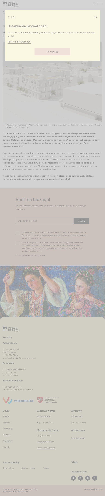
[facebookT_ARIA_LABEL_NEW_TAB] (73, 478)
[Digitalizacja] (9, 422)
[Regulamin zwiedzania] (47, 422)
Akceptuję (52, 51)
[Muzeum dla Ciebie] (50, 430)
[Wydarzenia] (79, 430)
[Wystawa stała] (78, 416)
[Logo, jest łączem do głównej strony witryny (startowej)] (11, 329)
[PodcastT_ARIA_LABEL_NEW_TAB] (48, 468)
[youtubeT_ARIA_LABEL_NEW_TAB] (87, 478)
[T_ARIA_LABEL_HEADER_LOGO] (11, 4)
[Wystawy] (78, 411)
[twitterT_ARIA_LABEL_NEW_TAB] (94, 478)
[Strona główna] (4, 12)
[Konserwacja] (9, 428)
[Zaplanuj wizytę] (48, 411)
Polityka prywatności (19, 41)
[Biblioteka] (8, 434)
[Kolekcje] (8, 416)
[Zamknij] (96, 17)
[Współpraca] (9, 440)
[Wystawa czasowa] (80, 422)
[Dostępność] (80, 438)
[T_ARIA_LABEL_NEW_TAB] (93, 490)
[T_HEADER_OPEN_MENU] (100, 4)
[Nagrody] (8, 447)
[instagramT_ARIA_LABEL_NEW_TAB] (80, 478)
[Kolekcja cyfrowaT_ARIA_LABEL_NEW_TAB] (30, 468)
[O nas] (8, 411)
